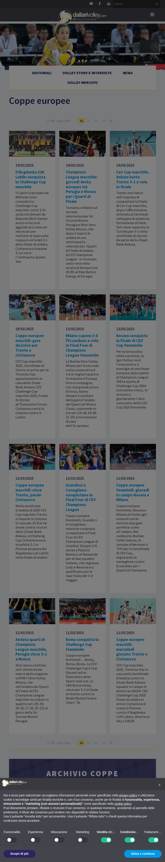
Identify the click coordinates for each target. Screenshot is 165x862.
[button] (159, 784)
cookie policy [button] (122, 803)
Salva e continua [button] (143, 853)
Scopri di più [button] (19, 853)
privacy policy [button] (128, 795)
